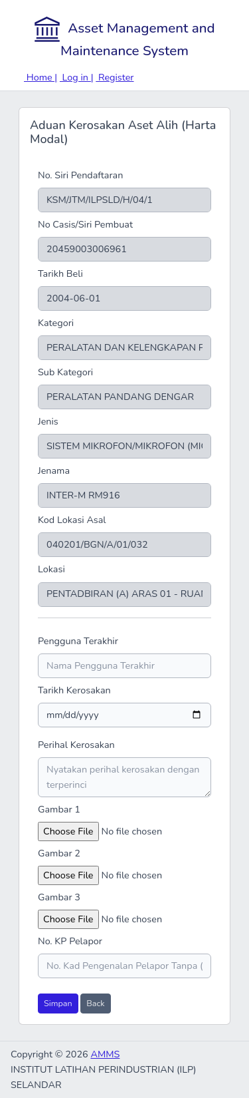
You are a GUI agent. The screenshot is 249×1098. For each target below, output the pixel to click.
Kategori (56, 322)
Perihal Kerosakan (76, 744)
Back (95, 1003)
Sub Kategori (65, 372)
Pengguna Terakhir (78, 640)
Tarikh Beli (60, 273)
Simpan (58, 1003)
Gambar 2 (59, 853)
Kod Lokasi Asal (72, 519)
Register (114, 77)
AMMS (105, 1054)
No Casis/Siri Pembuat (85, 224)
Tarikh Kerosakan (74, 690)
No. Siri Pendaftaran (80, 175)
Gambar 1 (59, 809)
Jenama (54, 470)
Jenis (48, 421)
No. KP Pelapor (70, 941)
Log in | (77, 77)
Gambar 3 (59, 897)
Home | (40, 77)
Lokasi (51, 569)
